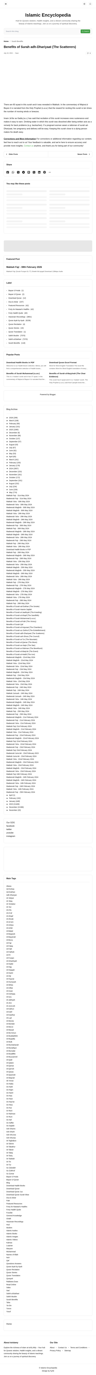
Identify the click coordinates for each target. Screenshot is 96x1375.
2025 (11, 430)
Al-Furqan (10, 958)
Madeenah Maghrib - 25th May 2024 (20, 570)
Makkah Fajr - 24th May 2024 (17, 690)
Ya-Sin (9, 1305)
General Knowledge (14, 1216)
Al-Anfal (9, 928)
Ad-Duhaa (10, 889)
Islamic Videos (12, 1240)
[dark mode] (84, 4)
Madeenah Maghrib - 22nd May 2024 (20, 657)
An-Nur (9, 1108)
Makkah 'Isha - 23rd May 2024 (18, 681)
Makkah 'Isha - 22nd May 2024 (18, 663)
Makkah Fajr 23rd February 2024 (19, 750)
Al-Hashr (9, 973)
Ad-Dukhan (10, 892)
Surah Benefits (12, 1300)
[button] (49, 172)
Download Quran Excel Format (62, 362)
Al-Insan (9, 991)
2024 (11, 469)
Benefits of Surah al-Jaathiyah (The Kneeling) (24, 612)
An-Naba (9, 1084)
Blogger (53, 394)
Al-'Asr (9, 907)
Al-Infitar (9, 988)
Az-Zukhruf (10, 1171)
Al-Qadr (9, 1060)
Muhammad (11, 1252)
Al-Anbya (10, 925)
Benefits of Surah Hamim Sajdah (19, 609)
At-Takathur (10, 1147)
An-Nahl (9, 1087)
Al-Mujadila (10, 1039)
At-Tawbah (10, 1159)
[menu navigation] (6, 4)
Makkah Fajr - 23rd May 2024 (17, 675)
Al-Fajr (9, 943)
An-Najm (9, 1090)
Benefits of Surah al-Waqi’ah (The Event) (22, 651)
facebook (10, 826)
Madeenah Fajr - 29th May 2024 (18, 540)
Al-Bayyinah (11, 937)
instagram (10, 836)
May (10, 454)
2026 (11, 418)
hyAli (52, 1371)
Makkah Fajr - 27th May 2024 (17, 582)
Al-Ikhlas (9, 985)
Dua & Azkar (11, 1198)
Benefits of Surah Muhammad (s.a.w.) (23, 373)
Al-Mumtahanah (12, 1045)
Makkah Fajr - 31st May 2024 (17, 495)
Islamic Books (11, 1234)
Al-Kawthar (10, 1015)
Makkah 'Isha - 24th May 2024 (18, 708)
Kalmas (9, 1243)
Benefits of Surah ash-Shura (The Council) (22, 636)
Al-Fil (8, 955)
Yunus (8, 1309)
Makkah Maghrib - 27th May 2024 (19, 591)
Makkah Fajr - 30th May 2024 (17, 528)
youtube (10, 833)
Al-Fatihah (10, 952)
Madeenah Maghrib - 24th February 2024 (22, 777)
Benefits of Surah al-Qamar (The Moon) (21, 642)
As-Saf (9, 1120)
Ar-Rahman (10, 1114)
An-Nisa (9, 1105)
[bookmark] (90, 4)
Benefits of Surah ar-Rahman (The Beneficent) (24, 648)
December (13, 433)
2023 (11, 804)
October (12, 439)
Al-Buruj (9, 940)
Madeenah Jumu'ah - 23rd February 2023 (22, 753)
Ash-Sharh (10, 1132)
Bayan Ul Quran (12, 1180)
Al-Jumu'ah (10, 1006)
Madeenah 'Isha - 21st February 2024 (21, 723)
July (10, 448)
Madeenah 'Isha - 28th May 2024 (19, 537)
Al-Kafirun (10, 1009)
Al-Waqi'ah (10, 1078)
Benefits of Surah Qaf (14, 624)
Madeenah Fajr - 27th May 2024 (18, 585)
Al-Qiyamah (11, 1075)
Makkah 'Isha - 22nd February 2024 (20, 759)
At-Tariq (9, 1156)
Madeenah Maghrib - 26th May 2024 (20, 555)
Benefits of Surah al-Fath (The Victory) (21, 621)
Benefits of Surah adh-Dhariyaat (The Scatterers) (25, 633)
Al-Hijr (8, 976)
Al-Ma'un (9, 1027)
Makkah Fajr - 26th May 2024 (17, 552)
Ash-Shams (10, 1129)
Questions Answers (13, 1264)
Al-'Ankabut (10, 904)
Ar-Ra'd (9, 1111)
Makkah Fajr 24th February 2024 (19, 774)
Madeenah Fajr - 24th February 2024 (20, 786)
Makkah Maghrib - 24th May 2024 (19, 705)
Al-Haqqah (10, 970)
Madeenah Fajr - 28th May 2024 (18, 600)
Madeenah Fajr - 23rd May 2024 (18, 669)
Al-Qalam (10, 1063)
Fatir (8, 1201)
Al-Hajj (9, 967)
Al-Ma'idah (10, 1024)
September (13, 442)
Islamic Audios (12, 1231)
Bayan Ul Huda (12, 1177)
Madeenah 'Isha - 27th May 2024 (19, 594)
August (11, 445)
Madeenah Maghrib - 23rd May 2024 (20, 678)
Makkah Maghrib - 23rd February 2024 (21, 768)
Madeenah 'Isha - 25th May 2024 (19, 564)
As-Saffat (10, 1123)
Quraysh (9, 1279)
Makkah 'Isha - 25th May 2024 (18, 561)
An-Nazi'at (10, 1102)
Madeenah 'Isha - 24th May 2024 (19, 699)
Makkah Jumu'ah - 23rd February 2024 (21, 756)
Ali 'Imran (10, 1081)
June (11, 451)
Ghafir (8, 1219)
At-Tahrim (10, 1144)
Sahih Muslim (11, 1297)
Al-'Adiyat (10, 898)
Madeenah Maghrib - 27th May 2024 (20, 588)
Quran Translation (13, 1276)
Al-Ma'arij (10, 1021)
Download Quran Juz (14, 1192)
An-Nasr (9, 1099)
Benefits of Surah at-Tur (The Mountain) (21, 639)
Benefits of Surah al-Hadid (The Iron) (20, 654)
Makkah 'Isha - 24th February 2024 (20, 789)
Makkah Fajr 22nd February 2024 (19, 741)
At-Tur (8, 1165)
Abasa (8, 886)
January (12, 427)
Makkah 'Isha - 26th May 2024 (18, 579)
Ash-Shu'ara (11, 1135)
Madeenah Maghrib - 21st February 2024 (22, 717)
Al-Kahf (9, 1012)
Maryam (9, 1249)
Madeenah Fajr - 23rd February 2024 (20, 747)
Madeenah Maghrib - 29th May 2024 (20, 522)
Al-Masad (10, 1030)
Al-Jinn (9, 1003)
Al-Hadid (9, 964)
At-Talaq (9, 1153)
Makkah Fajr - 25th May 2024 (17, 711)
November (13, 436)
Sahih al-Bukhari (12, 1294)
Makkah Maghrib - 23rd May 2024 (19, 672)
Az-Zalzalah (11, 1168)
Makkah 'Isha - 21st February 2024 (19, 732)
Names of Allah (12, 1255)
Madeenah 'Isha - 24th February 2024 (21, 783)
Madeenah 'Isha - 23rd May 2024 (19, 684)
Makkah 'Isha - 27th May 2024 (18, 597)
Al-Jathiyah (10, 1000)
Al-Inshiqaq (10, 994)
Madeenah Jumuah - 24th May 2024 (20, 696)
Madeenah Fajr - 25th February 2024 (20, 792)
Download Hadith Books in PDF (20, 362)
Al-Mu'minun (11, 1033)
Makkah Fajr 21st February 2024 (19, 726)
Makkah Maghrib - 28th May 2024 (19, 535)
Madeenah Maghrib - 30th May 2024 (20, 507)
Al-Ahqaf (9, 916)
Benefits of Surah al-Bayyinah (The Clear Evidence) (67, 375)
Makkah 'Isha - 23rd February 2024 (20, 765)
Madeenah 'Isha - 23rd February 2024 (21, 771)
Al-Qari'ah (10, 1069)
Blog (8, 1183)
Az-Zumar (10, 1174)
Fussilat (9, 1213)
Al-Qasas (10, 1072)
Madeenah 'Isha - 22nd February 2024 (21, 744)
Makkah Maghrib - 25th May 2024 (19, 567)
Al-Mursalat (10, 1051)
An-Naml (9, 1093)
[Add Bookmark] (16, 53)
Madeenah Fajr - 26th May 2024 (18, 558)
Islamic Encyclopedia (48, 15)
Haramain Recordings (14, 1222)
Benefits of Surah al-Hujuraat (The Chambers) (24, 627)
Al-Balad (9, 931)
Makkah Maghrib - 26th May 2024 (19, 573)
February (12, 424)
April (10, 457)
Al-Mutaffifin (11, 1054)
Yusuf (8, 1312)
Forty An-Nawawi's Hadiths (16, 1207)
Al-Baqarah (10, 934)
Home (9, 1324)
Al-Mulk (9, 1042)
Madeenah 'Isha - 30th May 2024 (19, 505)
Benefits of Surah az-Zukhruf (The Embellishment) (25, 630)
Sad (8, 1291)
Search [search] (85, 31)
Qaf (7, 1261)
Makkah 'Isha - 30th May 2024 (18, 502)
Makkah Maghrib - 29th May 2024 (19, 520)
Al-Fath (9, 949)
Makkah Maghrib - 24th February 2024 (21, 780)
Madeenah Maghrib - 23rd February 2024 (22, 762)
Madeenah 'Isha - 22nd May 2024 (19, 666)
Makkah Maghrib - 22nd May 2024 (19, 660)
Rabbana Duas (12, 1282)
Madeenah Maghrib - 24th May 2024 (20, 702)
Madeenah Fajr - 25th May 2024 (18, 714)
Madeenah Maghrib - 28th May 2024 (20, 531)
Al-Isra (8, 997)
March (11, 421)
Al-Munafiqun (11, 1048)
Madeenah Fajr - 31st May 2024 (18, 498)
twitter (9, 829)
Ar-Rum (9, 1117)
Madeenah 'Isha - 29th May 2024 (19, 516)
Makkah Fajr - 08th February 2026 (24, 267)
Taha (8, 1302)
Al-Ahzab (10, 919)
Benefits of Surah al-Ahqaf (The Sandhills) (22, 615)
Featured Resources (14, 1204)
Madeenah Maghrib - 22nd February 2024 (22, 738)
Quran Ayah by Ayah (14, 1267)
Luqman (9, 1246)
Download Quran (13, 1189)
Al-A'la (8, 910)
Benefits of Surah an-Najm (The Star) (20, 645)
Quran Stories (11, 1272)
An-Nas (9, 1096)
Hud (8, 1225)
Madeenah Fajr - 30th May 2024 (18, 525)
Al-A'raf (9, 913)
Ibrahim (9, 1228)
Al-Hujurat (10, 979)
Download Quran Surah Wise (17, 1195)
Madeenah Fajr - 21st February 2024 (20, 720)
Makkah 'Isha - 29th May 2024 (18, 513)
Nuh (8, 1258)
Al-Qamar (10, 1066)
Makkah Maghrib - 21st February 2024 (21, 729)
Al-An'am (9, 922)
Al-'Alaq (9, 901)
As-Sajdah (10, 1126)
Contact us (28, 146)
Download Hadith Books (15, 1186)
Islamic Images (12, 1237)
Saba (8, 1287)
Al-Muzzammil (11, 1057)
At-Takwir (10, 1150)
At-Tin (8, 1162)
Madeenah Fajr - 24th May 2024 (18, 687)
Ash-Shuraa (11, 1138)
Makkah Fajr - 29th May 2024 (17, 543)
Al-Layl (9, 1018)
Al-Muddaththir (12, 1036)
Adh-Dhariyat (11, 895)
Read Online (11, 1285)
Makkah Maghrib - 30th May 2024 (19, 510)
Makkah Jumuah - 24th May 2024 (19, 693)
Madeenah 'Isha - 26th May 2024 (19, 576)
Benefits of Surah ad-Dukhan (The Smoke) (23, 606)
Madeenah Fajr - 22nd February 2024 (21, 735)
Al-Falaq (9, 946)
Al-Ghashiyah (11, 961)
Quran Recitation (13, 1270)
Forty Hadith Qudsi (13, 1210)
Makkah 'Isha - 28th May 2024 (18, 546)
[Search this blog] (42, 31)
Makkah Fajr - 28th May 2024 (17, 603)
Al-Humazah (11, 982)
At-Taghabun (11, 1141)
